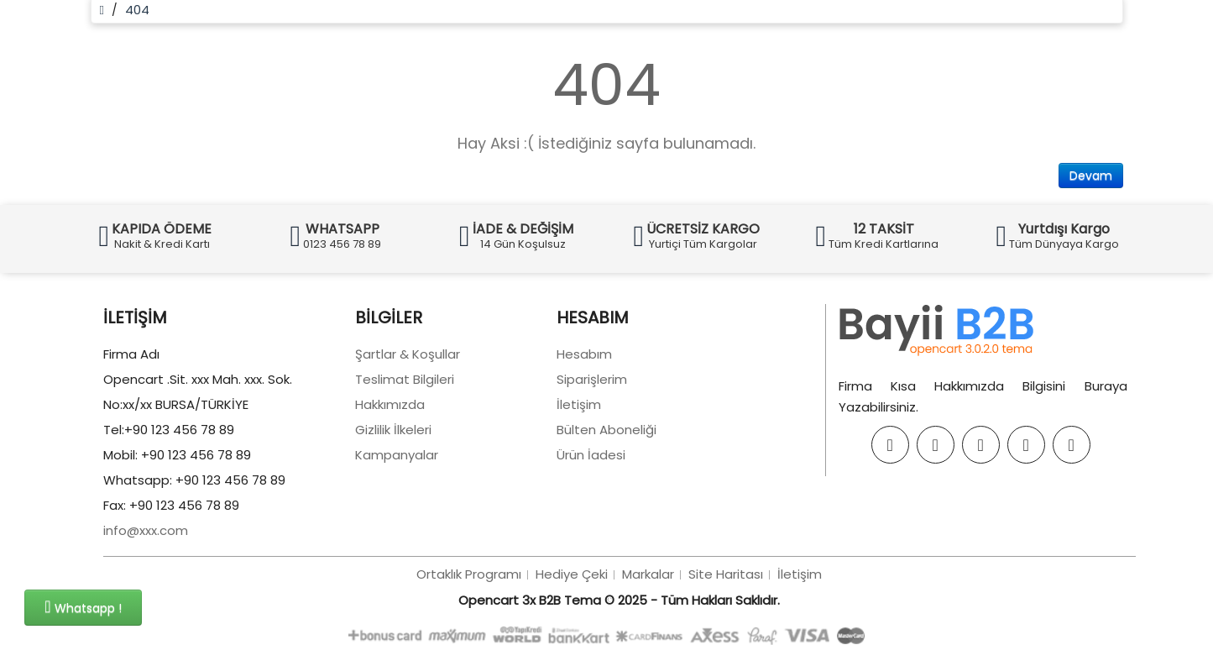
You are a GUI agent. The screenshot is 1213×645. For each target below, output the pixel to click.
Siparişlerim (592, 382)
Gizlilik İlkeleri (393, 433)
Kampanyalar (396, 458)
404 (137, 9)
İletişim (579, 408)
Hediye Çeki (572, 577)
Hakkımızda (390, 408)
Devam (1090, 175)
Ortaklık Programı (468, 577)
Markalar (648, 577)
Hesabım (584, 357)
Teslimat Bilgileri (404, 382)
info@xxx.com (145, 534)
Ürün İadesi (591, 458)
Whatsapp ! (82, 607)
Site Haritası (725, 577)
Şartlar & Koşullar (407, 357)
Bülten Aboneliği (606, 433)
